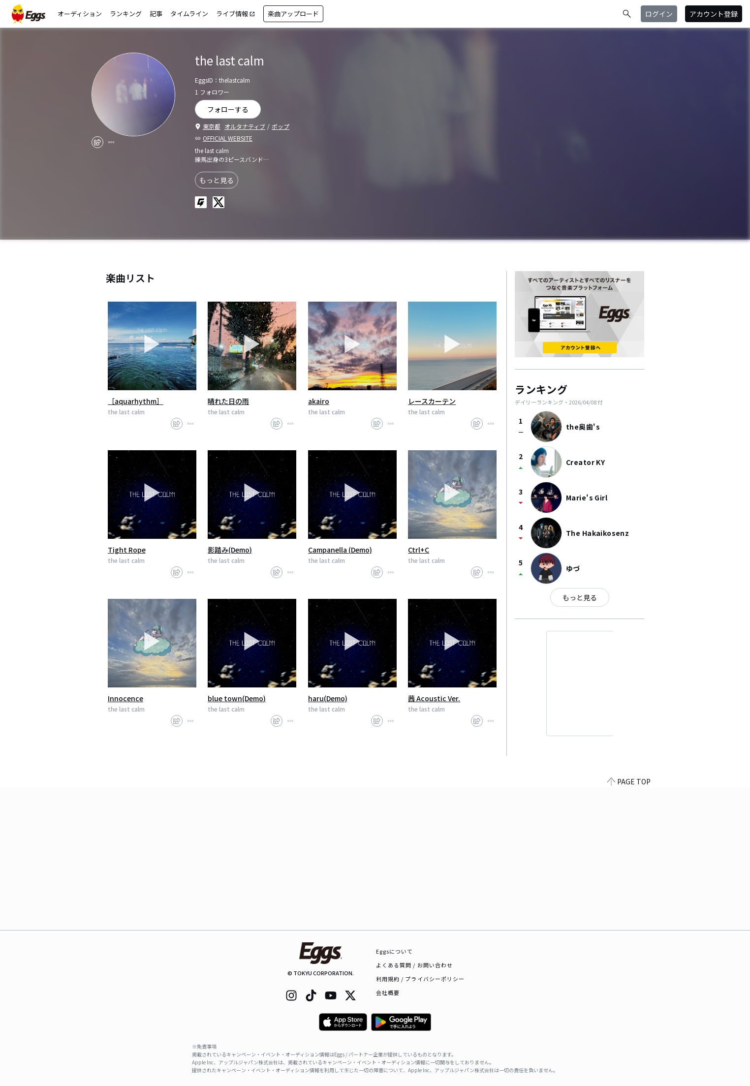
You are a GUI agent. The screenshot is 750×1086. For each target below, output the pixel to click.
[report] (111, 142)
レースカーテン (432, 401)
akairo (318, 401)
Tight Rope (127, 550)
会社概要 (388, 992)
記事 (156, 13)
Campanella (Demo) (340, 550)
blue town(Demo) (237, 698)
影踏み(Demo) (230, 550)
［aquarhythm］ (135, 401)
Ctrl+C (418, 550)
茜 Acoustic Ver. (434, 698)
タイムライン (189, 13)
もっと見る (216, 180)
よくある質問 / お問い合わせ (414, 965)
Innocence (125, 698)
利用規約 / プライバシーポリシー (420, 979)
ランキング (126, 13)
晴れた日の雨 (228, 401)
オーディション (80, 13)
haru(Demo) (327, 698)
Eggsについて (394, 951)
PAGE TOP (629, 924)
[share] (97, 142)
